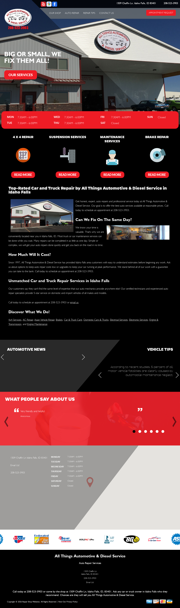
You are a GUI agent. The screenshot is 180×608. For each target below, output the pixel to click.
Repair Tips (89, 13)
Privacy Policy (72, 602)
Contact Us (106, 13)
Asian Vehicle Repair (44, 319)
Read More (23, 175)
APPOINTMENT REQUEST (161, 12)
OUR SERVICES (20, 75)
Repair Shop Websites (31, 602)
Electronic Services (138, 319)
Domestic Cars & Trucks (96, 319)
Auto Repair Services (90, 563)
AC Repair (28, 319)
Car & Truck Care (73, 319)
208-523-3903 (171, 3)
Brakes (59, 319)
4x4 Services (14, 319)
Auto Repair (72, 13)
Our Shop (55, 13)
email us (74, 302)
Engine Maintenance (37, 324)
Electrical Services (119, 319)
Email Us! (15, 465)
